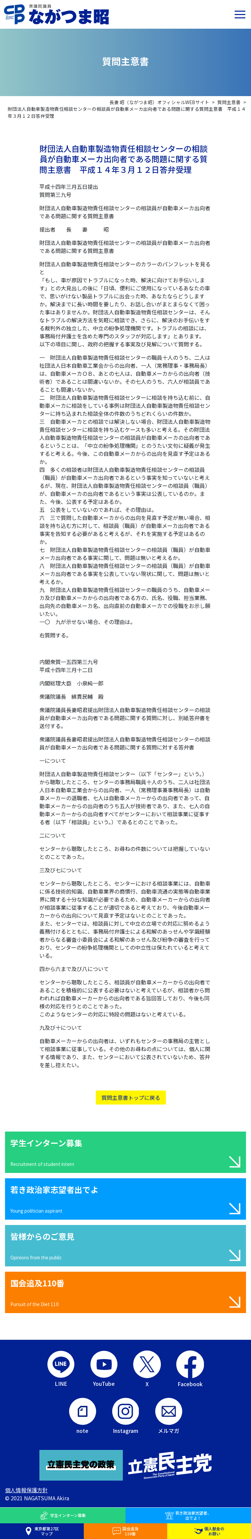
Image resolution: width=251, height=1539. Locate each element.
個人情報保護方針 (26, 1490)
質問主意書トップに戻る (130, 1098)
